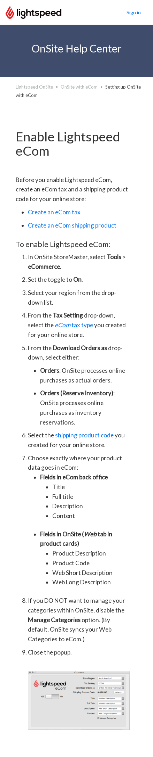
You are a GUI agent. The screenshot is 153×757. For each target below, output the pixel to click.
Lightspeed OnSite (34, 87)
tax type (74, 325)
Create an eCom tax (54, 212)
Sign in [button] (134, 12)
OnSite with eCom (79, 87)
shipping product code (84, 435)
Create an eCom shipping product (72, 225)
